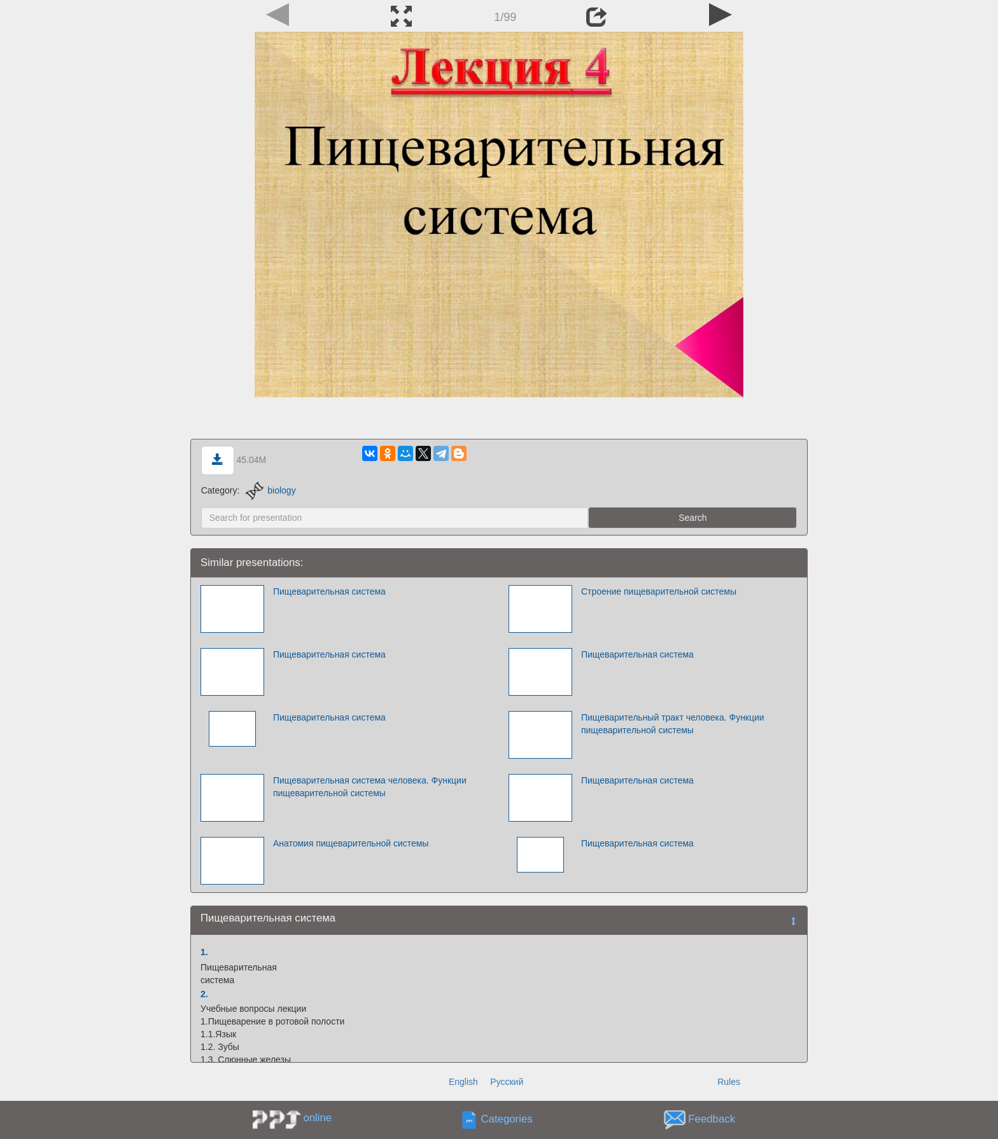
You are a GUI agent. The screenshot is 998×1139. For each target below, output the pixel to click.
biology (270, 490)
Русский (506, 1082)
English (463, 1082)
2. (204, 994)
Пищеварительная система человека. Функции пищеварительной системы (370, 786)
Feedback (711, 1120)
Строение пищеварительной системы (658, 591)
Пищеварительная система (329, 591)
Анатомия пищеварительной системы (351, 843)
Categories (507, 1120)
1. (204, 952)
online (317, 1118)
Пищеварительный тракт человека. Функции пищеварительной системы (672, 723)
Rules (728, 1082)
